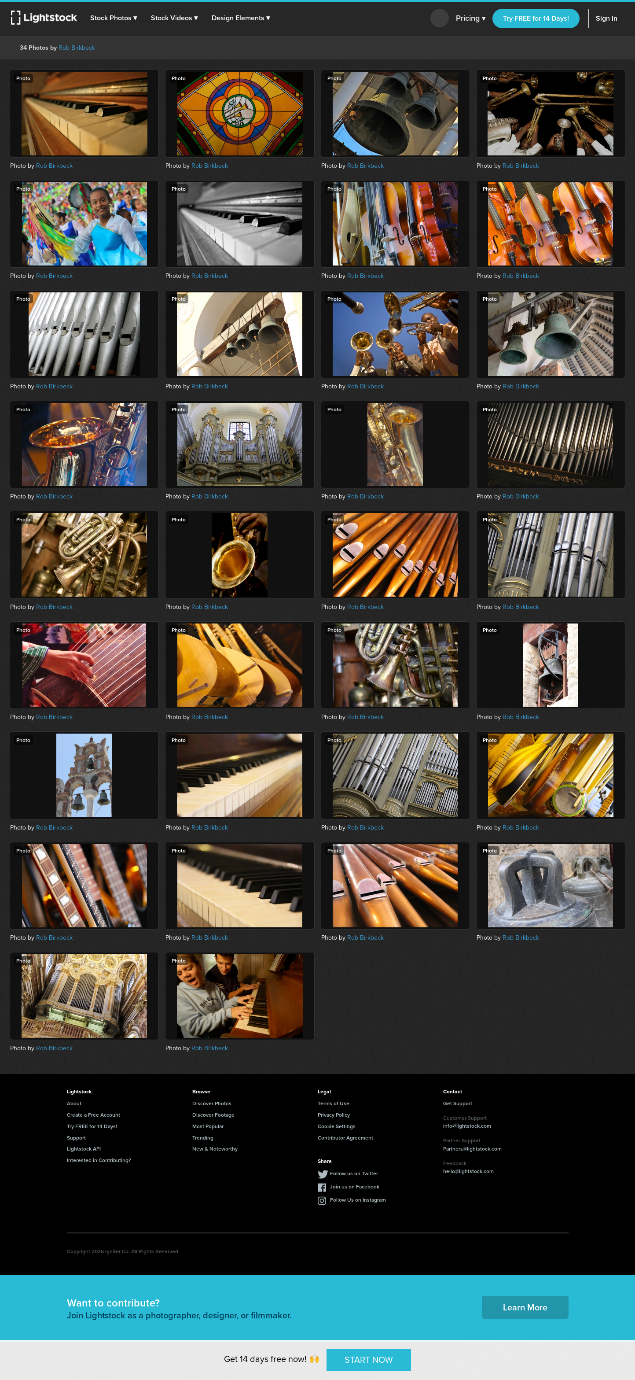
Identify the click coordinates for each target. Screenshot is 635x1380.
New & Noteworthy (215, 1148)
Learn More (525, 1307)
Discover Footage (213, 1114)
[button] (114, 18)
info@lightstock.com (467, 1125)
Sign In (606, 18)
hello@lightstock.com (468, 1171)
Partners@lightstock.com (472, 1148)
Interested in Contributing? (99, 1160)
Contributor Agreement (345, 1137)
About (74, 1103)
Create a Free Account (93, 1114)
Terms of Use (333, 1103)
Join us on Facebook (354, 1186)
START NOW (369, 1359)
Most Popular (208, 1126)
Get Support (457, 1103)
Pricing (470, 18)
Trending (202, 1137)
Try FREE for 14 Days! (536, 18)
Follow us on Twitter (354, 1173)
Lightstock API (84, 1148)
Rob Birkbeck (77, 47)
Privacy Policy (334, 1114)
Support (76, 1137)
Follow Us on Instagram (358, 1199)
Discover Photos (211, 1103)
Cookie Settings (337, 1126)
